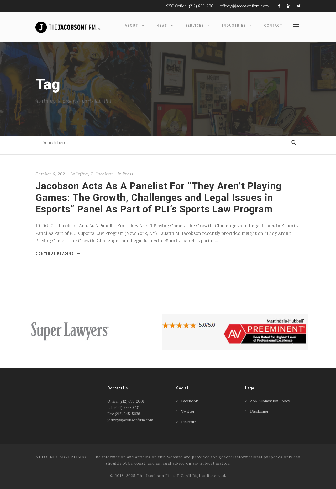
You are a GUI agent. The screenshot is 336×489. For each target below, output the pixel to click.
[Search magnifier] (293, 142)
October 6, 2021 (51, 173)
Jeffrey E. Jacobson (95, 173)
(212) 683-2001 (202, 5)
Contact (273, 25)
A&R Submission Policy (270, 401)
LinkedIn (188, 422)
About (131, 25)
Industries (234, 25)
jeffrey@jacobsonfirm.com (244, 5)
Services (194, 25)
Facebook (189, 401)
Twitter (188, 411)
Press (128, 173)
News (161, 25)
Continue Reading (58, 254)
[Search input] (166, 142)
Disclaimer (259, 411)
